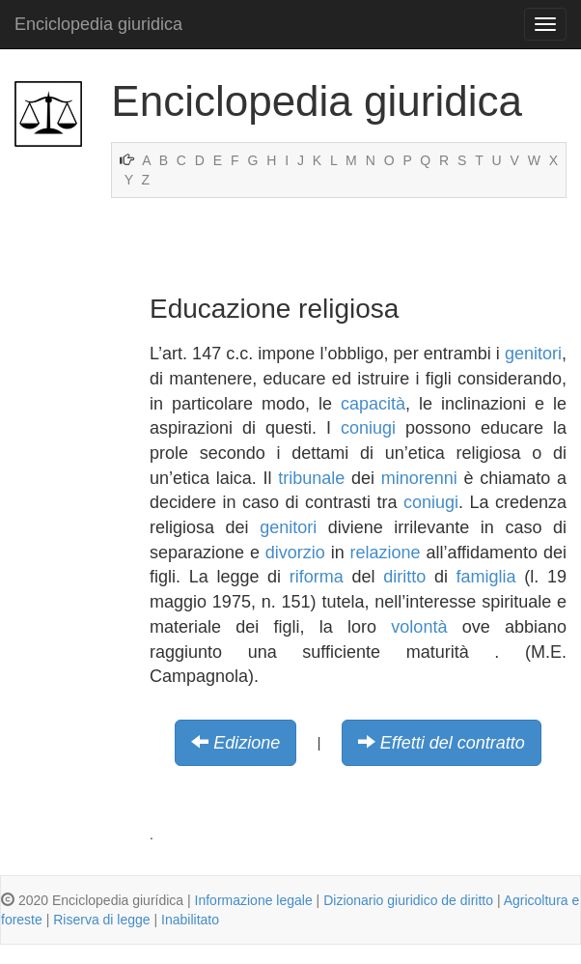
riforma (317, 576)
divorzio (295, 552)
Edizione (246, 742)
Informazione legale (254, 900)
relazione (385, 552)
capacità (373, 403)
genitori (533, 353)
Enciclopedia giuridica (98, 24)
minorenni (419, 478)
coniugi (368, 428)
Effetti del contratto (452, 742)
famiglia (486, 576)
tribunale (311, 478)
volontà (419, 627)
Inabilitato (190, 919)
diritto (404, 576)
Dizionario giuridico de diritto (408, 900)
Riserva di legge (101, 919)
